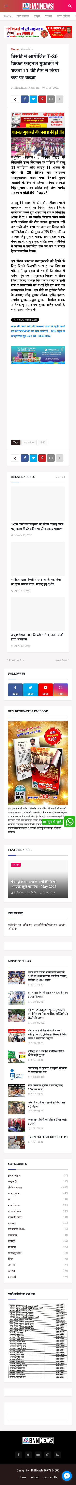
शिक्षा (38, 1259)
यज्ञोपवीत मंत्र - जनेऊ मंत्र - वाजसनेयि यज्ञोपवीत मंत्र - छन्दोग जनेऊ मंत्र (36, 927)
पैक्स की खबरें (38, 1217)
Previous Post (17, 660)
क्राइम (37, 16)
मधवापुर (38, 1247)
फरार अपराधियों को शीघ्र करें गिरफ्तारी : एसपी (47, 1122)
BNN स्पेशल (38, 1175)
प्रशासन (38, 1223)
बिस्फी (42, 442)
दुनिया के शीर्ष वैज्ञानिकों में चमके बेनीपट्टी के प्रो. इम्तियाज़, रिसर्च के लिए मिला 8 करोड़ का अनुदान (47, 1035)
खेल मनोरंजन (27, 50)
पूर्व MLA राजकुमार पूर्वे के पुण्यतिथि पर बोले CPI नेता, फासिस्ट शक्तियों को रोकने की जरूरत (48, 1015)
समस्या (48, 16)
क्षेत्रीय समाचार (38, 1187)
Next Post (61, 660)
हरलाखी (38, 1277)
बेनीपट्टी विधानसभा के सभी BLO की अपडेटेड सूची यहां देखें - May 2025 (34, 885)
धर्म (38, 1199)
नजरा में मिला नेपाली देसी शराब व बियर (48, 1138)
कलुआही (38, 1181)
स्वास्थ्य (38, 1271)
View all (60, 477)
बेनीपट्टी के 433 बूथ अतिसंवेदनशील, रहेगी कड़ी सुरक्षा (46, 1054)
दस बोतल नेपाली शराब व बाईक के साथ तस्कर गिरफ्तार (48, 995)
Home (8, 16)
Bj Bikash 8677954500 (45, 1470)
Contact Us (51, 1477)
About (35, 1477)
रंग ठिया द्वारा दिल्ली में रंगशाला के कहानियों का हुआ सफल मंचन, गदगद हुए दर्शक (36, 582)
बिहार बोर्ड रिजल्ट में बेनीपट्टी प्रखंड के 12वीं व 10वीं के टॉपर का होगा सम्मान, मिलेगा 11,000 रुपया (47, 977)
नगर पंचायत (23, 16)
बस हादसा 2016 (38, 1229)
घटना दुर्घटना (63, 16)
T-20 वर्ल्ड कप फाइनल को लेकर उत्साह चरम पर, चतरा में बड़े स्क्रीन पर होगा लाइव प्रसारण (37, 527)
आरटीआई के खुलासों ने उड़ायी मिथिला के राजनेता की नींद (47, 1071)
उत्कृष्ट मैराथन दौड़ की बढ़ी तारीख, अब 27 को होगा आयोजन (37, 637)
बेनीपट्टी (38, 1241)
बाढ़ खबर (38, 1235)
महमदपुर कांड (38, 1253)
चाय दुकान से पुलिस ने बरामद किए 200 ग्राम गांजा (45, 1088)
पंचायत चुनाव (38, 1211)
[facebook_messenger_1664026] (67, 1476)
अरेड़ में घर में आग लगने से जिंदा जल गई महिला (46, 1105)
